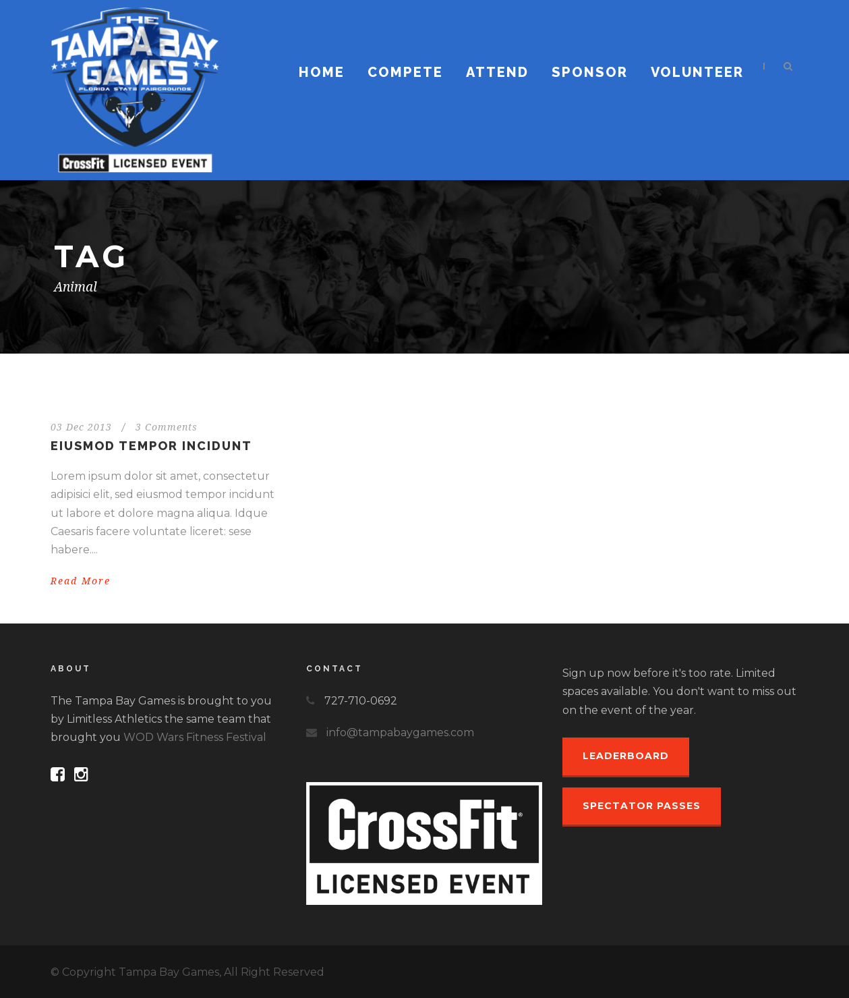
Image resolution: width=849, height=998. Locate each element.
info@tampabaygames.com (400, 732)
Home (322, 72)
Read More (81, 581)
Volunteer (697, 72)
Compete (405, 72)
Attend (497, 72)
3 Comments (167, 427)
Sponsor (590, 72)
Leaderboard (626, 756)
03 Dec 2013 (81, 427)
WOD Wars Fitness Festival (194, 737)
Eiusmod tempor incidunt (151, 446)
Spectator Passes (642, 806)
